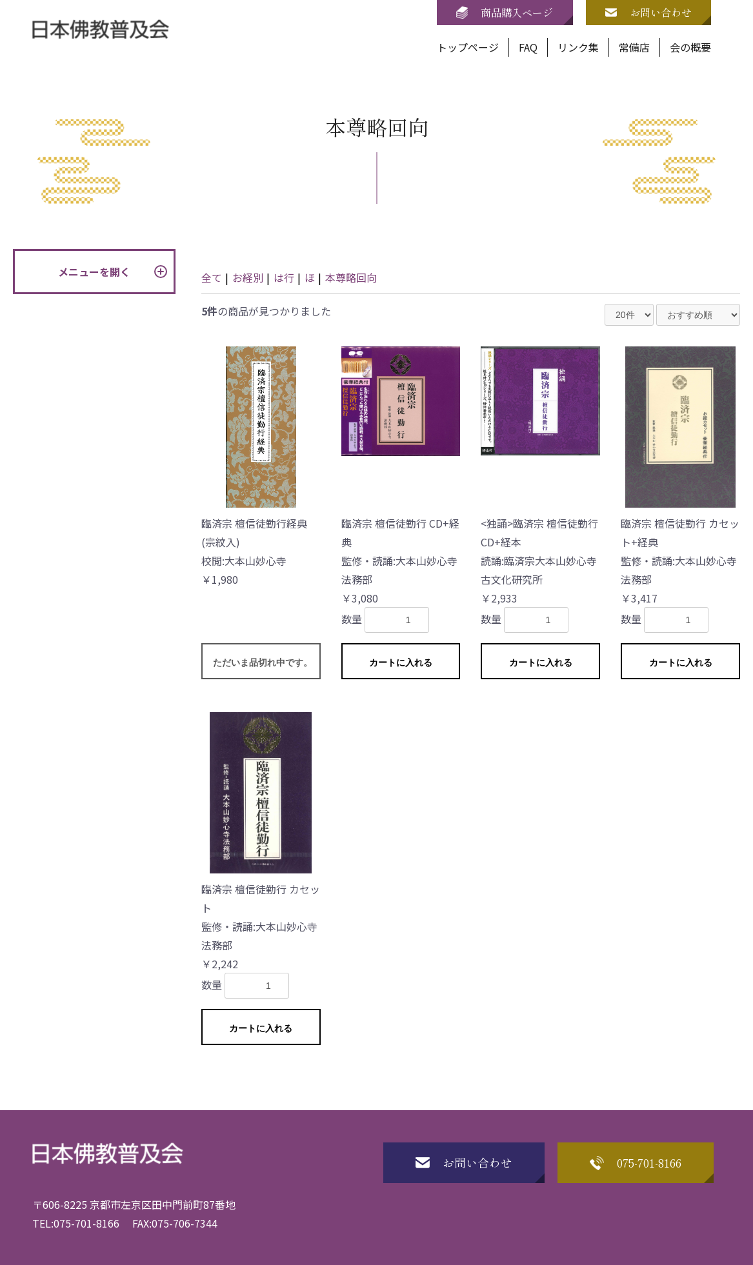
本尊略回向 (351, 277)
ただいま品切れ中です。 (262, 662)
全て (211, 277)
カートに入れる (400, 662)
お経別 (247, 277)
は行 (284, 277)
